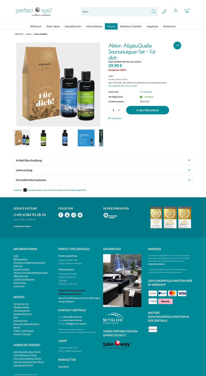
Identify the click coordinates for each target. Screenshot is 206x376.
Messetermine (20, 320)
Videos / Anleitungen (24, 330)
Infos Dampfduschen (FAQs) (27, 351)
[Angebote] (152, 26)
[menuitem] (119, 11)
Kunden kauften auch (37, 190)
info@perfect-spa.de (76, 323)
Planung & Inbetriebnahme (26, 324)
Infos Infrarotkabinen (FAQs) (27, 358)
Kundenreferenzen (23, 313)
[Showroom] (169, 26)
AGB (16, 255)
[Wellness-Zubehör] (131, 26)
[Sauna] (111, 26)
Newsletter (63, 366)
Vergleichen (115, 118)
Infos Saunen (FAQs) (23, 365)
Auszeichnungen (22, 269)
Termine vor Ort (21, 303)
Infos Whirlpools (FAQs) (25, 355)
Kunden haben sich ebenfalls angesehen (67, 190)
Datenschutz (20, 282)
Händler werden (21, 307)
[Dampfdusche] (72, 26)
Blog (16, 317)
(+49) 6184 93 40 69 (72, 320)
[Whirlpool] (36, 26)
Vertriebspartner (22, 310)
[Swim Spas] (53, 26)
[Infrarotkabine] (94, 26)
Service (17, 327)
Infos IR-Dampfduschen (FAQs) (29, 361)
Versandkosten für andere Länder (122, 86)
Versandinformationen (156, 264)
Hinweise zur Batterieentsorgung (29, 262)
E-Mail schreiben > (23, 226)
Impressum (19, 286)
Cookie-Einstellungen (24, 279)
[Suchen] (154, 11)
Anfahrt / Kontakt (22, 334)
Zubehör (20, 190)
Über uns (18, 265)
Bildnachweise (20, 259)
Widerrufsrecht (21, 276)
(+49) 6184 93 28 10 (30, 215)
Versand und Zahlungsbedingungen (31, 272)
